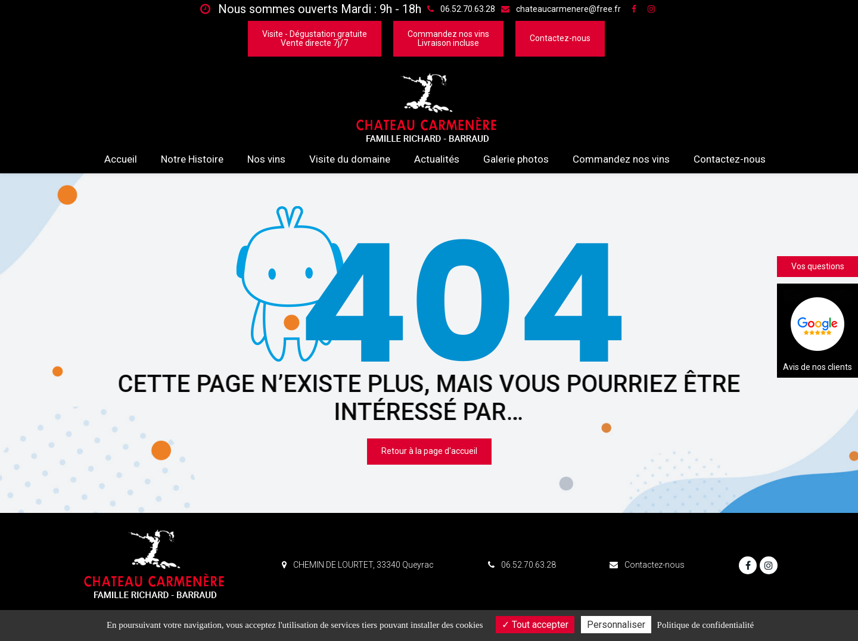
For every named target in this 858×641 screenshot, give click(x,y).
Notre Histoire (192, 159)
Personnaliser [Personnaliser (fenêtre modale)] (616, 624)
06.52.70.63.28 (522, 565)
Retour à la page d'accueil (429, 451)
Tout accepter (535, 624)
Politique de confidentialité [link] (705, 625)
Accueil (120, 159)
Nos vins (266, 159)
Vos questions (817, 266)
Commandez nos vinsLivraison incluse (448, 38)
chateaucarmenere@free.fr (561, 9)
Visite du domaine (349, 159)
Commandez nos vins (621, 159)
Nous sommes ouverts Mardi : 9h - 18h (310, 9)
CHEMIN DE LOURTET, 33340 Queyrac (358, 565)
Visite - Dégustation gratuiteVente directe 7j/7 (314, 38)
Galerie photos (516, 159)
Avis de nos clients (817, 331)
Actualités (436, 159)
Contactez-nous (560, 38)
